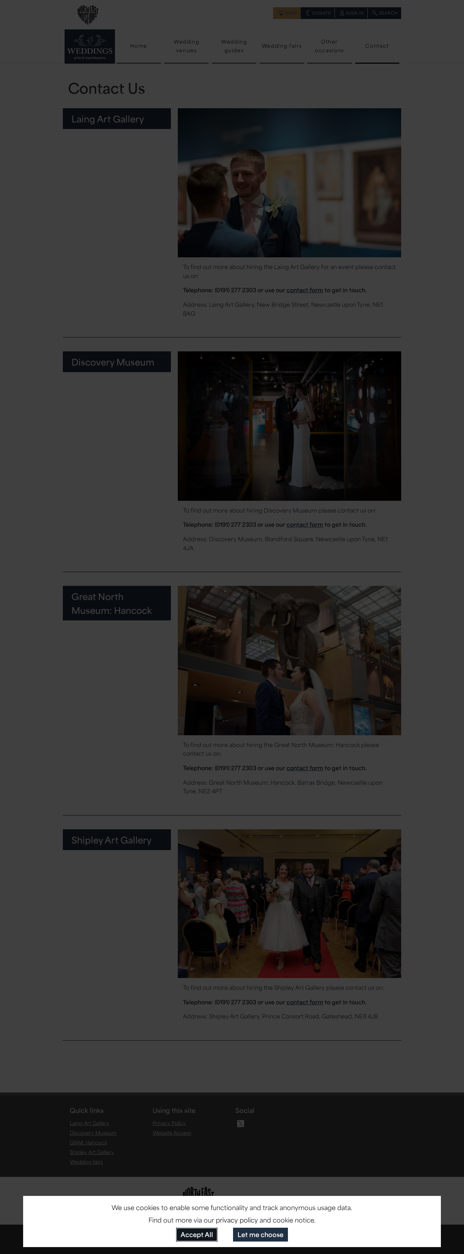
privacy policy (237, 1220)
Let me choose (260, 1234)
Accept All (197, 1234)
